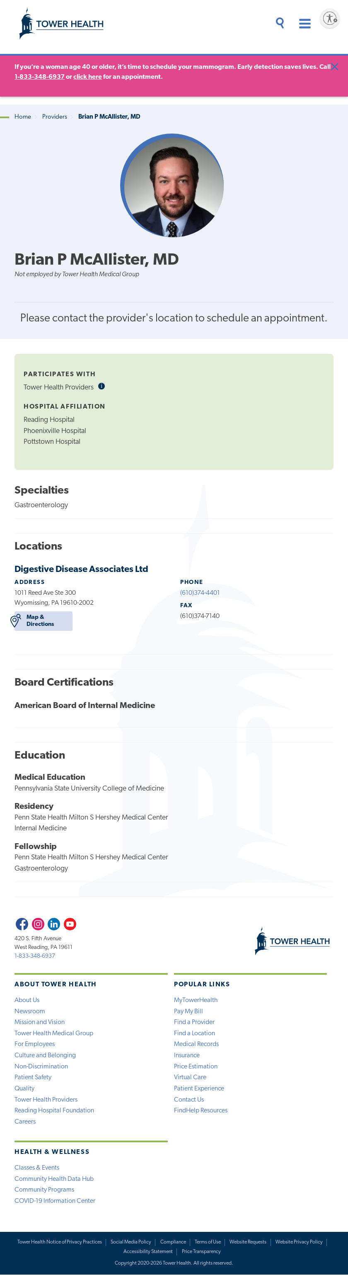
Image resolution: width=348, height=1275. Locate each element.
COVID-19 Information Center (55, 1201)
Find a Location (194, 1033)
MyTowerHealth (196, 1000)
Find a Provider (194, 1022)
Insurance (187, 1055)
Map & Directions (34, 621)
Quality (24, 1088)
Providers (54, 117)
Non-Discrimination (41, 1066)
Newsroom (30, 1011)
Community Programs (44, 1190)
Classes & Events (37, 1168)
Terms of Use (208, 1242)
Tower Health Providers (46, 1100)
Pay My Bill (188, 1011)
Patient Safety (33, 1077)
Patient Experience (199, 1088)
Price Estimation (196, 1066)
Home (23, 117)
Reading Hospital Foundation (54, 1110)
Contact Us (189, 1100)
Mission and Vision (40, 1022)
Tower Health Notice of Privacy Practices (59, 1242)
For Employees (35, 1044)
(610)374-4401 (200, 592)
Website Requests (248, 1242)
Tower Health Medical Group (54, 1033)
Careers (25, 1122)
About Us (27, 1000)
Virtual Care (190, 1077)
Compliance (173, 1242)
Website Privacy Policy (299, 1242)
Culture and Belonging (45, 1055)
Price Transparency (201, 1252)
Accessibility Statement (148, 1252)
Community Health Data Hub (54, 1179)
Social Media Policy (131, 1242)
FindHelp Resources (200, 1110)
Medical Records (196, 1044)
